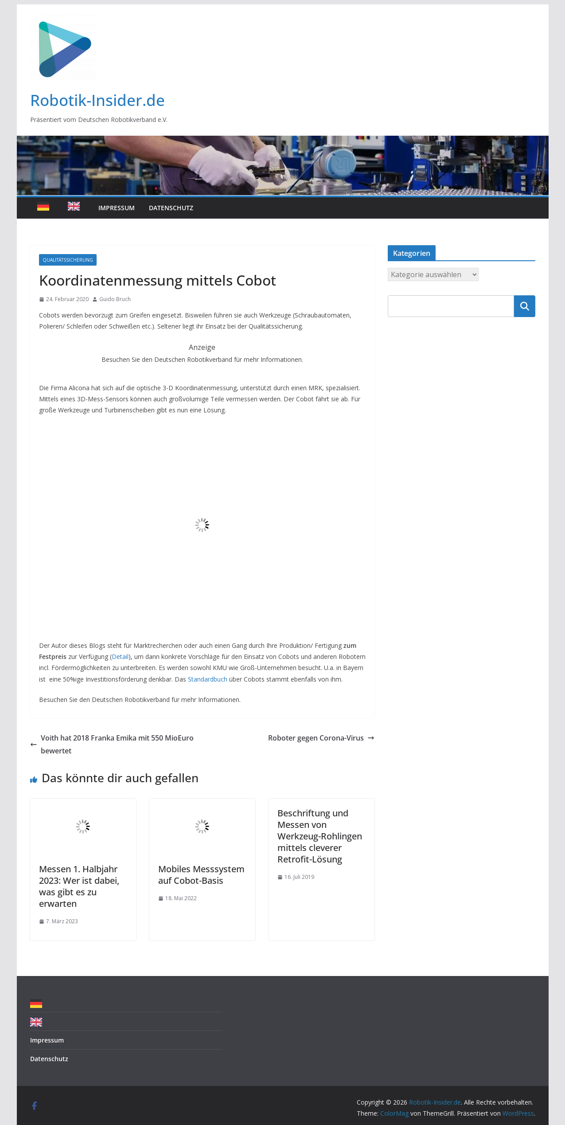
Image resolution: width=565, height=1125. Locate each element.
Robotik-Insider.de (97, 100)
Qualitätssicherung (68, 260)
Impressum (116, 208)
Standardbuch (207, 679)
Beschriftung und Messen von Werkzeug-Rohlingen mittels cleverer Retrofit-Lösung (319, 836)
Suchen (524, 306)
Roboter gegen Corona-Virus (321, 738)
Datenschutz (171, 208)
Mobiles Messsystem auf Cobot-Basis (201, 874)
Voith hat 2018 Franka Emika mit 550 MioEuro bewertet (112, 744)
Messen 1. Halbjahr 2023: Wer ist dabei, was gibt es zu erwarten (79, 886)
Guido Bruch (115, 299)
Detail (120, 656)
